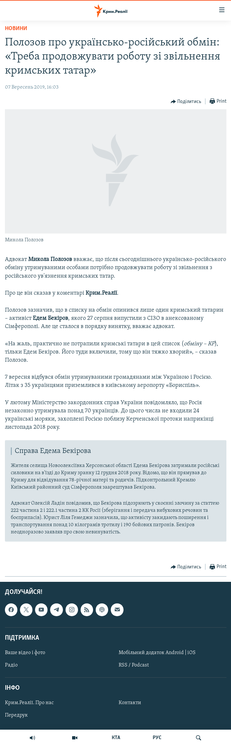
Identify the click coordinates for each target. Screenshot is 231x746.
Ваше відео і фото (25, 652)
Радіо (11, 665)
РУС (157, 737)
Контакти (130, 703)
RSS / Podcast (134, 665)
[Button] (186, 101)
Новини (16, 29)
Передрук (16, 715)
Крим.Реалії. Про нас (29, 703)
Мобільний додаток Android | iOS (157, 652)
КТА (116, 737)
